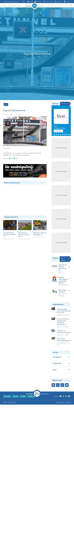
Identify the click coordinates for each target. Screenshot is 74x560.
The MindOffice (67, 405)
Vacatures (38, 1)
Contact (15, 399)
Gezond (60, 5)
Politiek (11, 5)
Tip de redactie (48, 1)
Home (2, 5)
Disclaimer (31, 399)
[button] (53, 135)
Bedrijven (71, 5)
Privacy (23, 399)
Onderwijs (19, 5)
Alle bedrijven (65, 103)
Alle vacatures (65, 259)
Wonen (56, 5)
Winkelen (52, 5)
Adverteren (58, 1)
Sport (15, 5)
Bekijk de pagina (58, 131)
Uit (48, 5)
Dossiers (67, 1)
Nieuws (5, 5)
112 (8, 5)
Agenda (30, 1)
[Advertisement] (25, 199)
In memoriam (65, 5)
